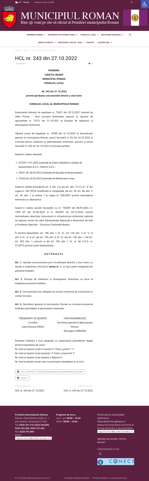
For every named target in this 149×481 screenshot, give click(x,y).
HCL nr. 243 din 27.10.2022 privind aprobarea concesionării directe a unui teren (52, 372)
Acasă (17, 50)
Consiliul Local (89, 34)
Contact (90, 42)
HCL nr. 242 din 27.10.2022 (29, 390)
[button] (145, 4)
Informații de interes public (63, 34)
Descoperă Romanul (112, 34)
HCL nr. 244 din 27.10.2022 (78, 390)
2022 (25, 50)
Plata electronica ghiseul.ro (111, 421)
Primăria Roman (36, 34)
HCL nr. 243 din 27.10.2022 (46, 58)
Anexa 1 (24, 378)
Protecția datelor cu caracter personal (109, 478)
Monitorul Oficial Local (70, 42)
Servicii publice (46, 42)
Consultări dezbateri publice (76, 478)
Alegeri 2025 (105, 42)
